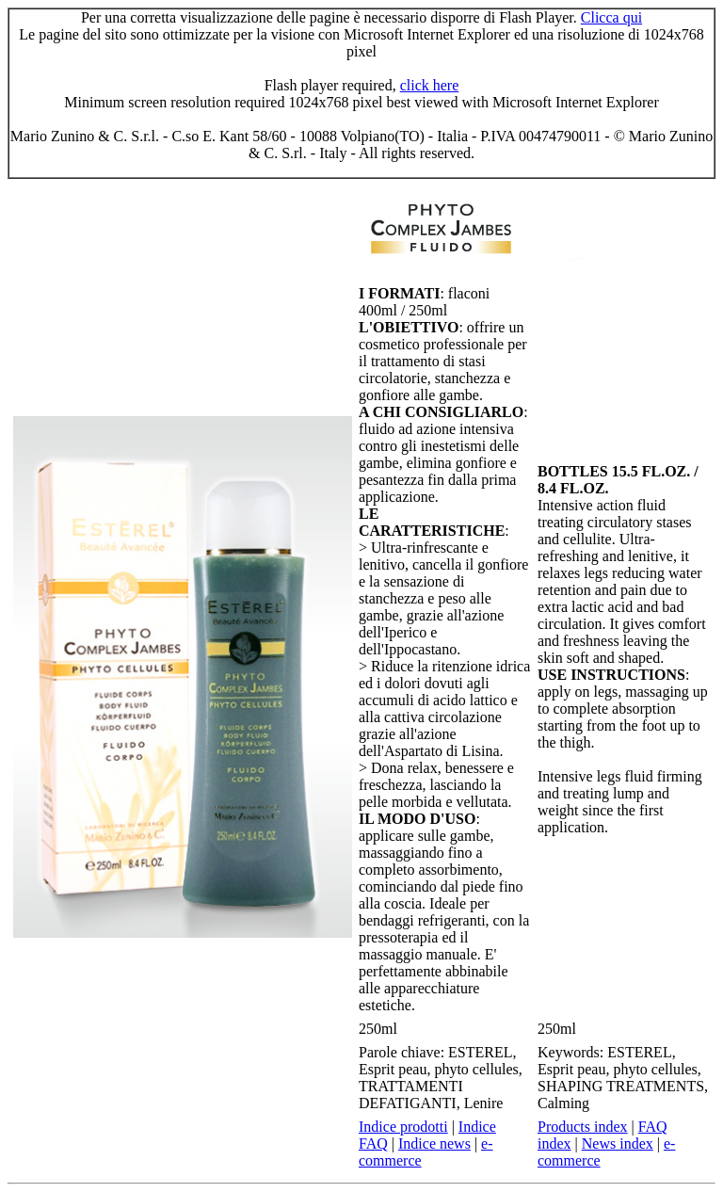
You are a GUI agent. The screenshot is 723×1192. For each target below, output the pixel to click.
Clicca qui (611, 17)
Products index (583, 1127)
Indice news (434, 1144)
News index (617, 1144)
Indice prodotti (403, 1127)
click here (429, 85)
